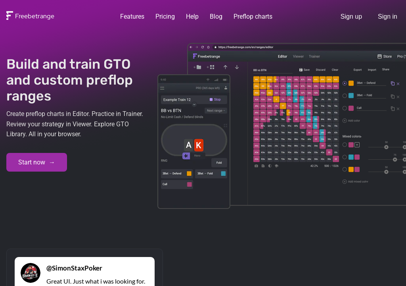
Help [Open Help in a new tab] (192, 16)
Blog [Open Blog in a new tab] (216, 16)
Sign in (387, 16)
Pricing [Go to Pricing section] (165, 16)
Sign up (351, 16)
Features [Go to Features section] (132, 16)
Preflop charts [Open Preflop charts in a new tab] (253, 16)
